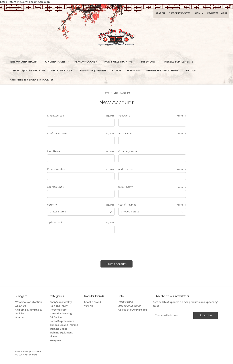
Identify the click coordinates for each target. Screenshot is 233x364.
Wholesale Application (162, 70)
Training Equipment (92, 70)
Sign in (198, 13)
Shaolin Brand (92, 302)
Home (106, 92)
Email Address (81, 115)
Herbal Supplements (180, 61)
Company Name (127, 151)
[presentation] (74, 245)
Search (160, 13)
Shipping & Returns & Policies (32, 79)
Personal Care (86, 61)
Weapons (133, 70)
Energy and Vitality (24, 61)
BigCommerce (34, 351)
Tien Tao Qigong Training (27, 70)
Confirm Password (81, 133)
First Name (152, 133)
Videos (116, 70)
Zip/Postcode (81, 222)
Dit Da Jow (149, 61)
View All (88, 305)
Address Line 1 (152, 169)
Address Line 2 (55, 186)
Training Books (61, 70)
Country (81, 204)
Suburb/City (152, 187)
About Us (190, 70)
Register (212, 13)
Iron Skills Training (119, 61)
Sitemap (20, 317)
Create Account (122, 92)
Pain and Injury (56, 61)
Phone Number (81, 169)
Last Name (81, 151)
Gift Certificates (179, 13)
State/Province (152, 204)
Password (152, 115)
